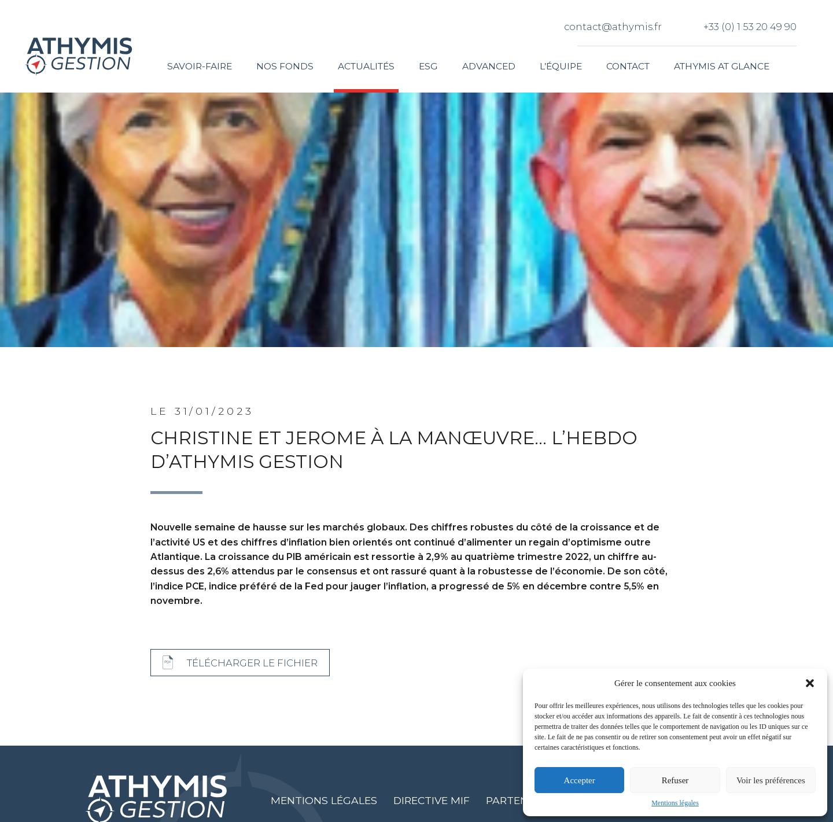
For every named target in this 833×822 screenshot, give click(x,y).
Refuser (675, 780)
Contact (628, 66)
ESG (428, 66)
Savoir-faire (199, 66)
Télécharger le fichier (252, 663)
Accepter (579, 780)
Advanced (488, 66)
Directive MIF (431, 800)
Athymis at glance (721, 66)
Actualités (366, 66)
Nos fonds (285, 66)
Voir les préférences (770, 780)
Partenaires (522, 800)
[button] (810, 683)
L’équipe (561, 66)
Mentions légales (675, 803)
